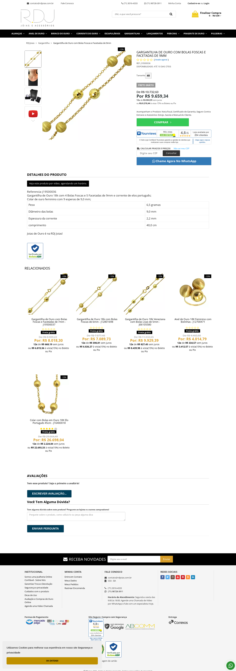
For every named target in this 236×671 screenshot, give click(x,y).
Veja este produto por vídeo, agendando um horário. (58, 183)
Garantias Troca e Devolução (38, 583)
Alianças (17, 33)
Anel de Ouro (38, 33)
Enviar (166, 559)
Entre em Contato (73, 576)
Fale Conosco (67, 3)
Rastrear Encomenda (75, 588)
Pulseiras (218, 33)
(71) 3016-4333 (129, 3)
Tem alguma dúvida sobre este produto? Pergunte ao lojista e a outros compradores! (68, 509)
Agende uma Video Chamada (39, 606)
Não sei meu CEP (181, 148)
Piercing (173, 33)
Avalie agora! (161, 60)
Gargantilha (133, 33)
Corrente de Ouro (88, 33)
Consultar (171, 153)
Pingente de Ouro (195, 33)
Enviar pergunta (45, 528)
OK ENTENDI (32, 660)
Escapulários (112, 33)
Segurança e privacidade (36, 587)
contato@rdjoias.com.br (40, 3)
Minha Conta (174, 3)
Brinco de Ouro (61, 33)
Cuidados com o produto (37, 591)
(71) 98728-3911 (153, 3)
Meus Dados (71, 580)
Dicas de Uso (31, 595)
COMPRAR (162, 122)
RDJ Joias (30, 43)
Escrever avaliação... (49, 493)
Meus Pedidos (71, 584)
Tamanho (141, 75)
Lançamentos (155, 33)
